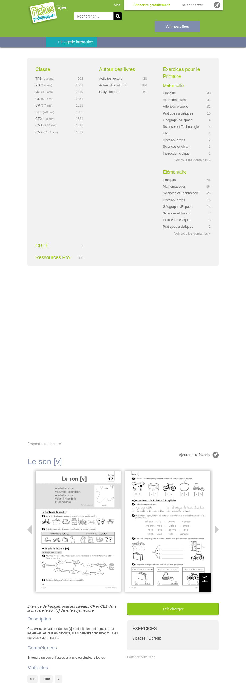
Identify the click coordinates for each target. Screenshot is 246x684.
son (32, 679)
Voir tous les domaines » (192, 160)
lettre (46, 679)
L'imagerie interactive (75, 42)
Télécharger (172, 609)
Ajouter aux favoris (194, 455)
